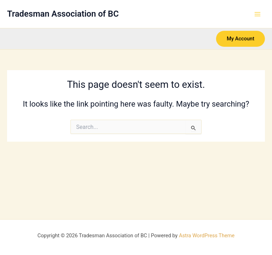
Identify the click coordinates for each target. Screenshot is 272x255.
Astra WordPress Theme (206, 235)
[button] (240, 39)
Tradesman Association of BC (63, 14)
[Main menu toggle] (257, 14)
